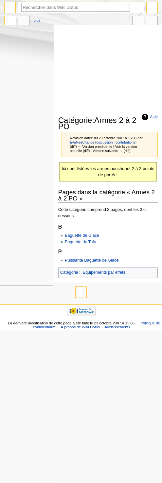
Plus (37, 20)
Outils (151, 21)
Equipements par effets (104, 272)
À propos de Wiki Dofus (80, 327)
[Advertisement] (110, 71)
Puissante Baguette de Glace (91, 260)
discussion (105, 142)
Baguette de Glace (82, 235)
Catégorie (69, 272)
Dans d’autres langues (138, 21)
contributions (125, 142)
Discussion (23, 21)
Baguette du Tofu (80, 242)
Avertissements (117, 327)
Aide (154, 117)
